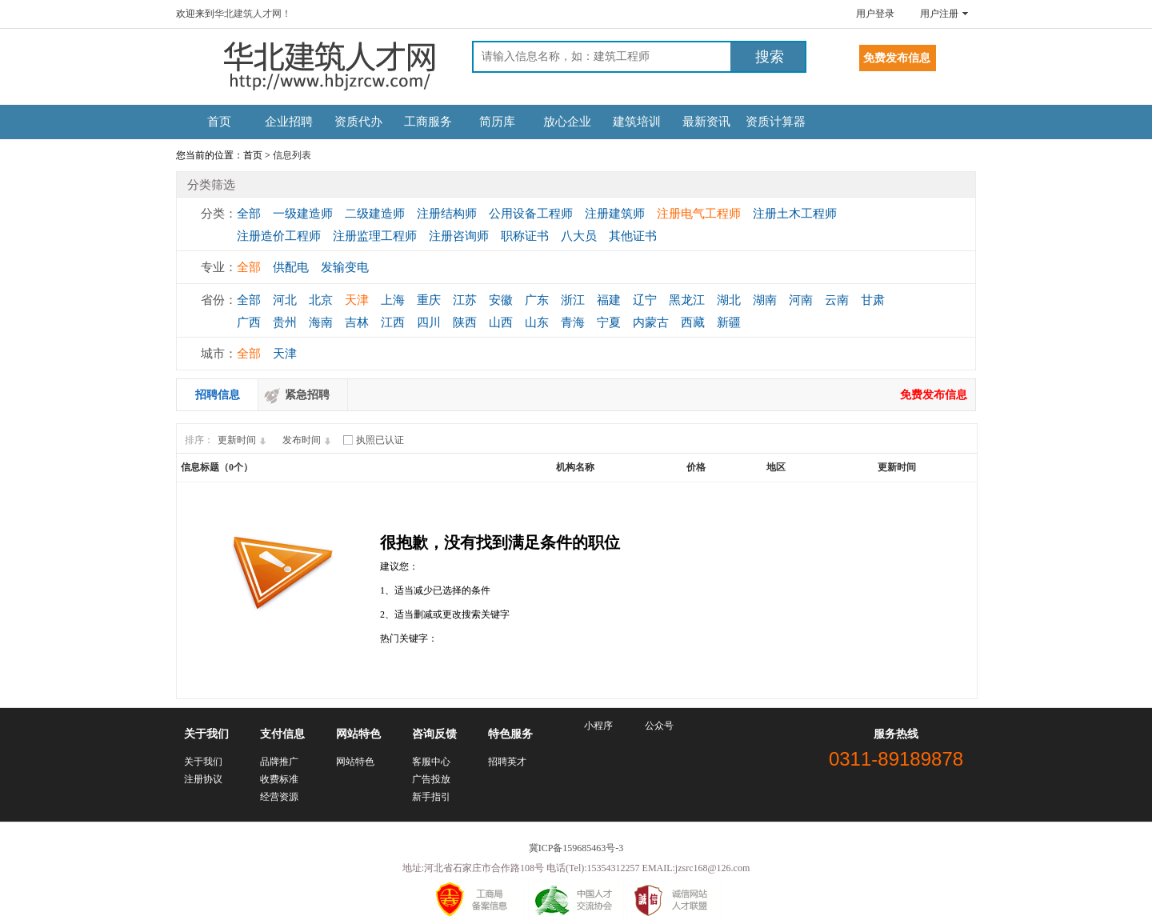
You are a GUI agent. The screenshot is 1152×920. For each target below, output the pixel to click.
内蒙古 (651, 322)
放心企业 (567, 121)
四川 (429, 322)
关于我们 (203, 761)
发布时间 (308, 440)
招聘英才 (507, 761)
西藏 (693, 322)
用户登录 (875, 13)
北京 (321, 300)
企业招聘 (289, 121)
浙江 (573, 300)
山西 (501, 322)
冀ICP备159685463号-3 (576, 848)
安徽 (501, 300)
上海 (393, 300)
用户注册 (939, 13)
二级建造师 (375, 213)
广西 (249, 322)
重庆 (429, 300)
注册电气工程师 (699, 213)
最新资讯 (706, 121)
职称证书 (525, 236)
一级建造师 (303, 213)
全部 (249, 213)
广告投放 (431, 779)
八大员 (579, 236)
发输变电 (345, 267)
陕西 (465, 322)
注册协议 (203, 779)
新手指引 (431, 796)
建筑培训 (637, 121)
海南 (321, 322)
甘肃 (873, 300)
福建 (609, 300)
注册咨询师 (459, 236)
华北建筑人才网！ (252, 13)
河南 (801, 300)
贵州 (285, 322)
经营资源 (279, 796)
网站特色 (355, 761)
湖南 (765, 300)
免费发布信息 (933, 395)
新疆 (729, 322)
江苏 (465, 300)
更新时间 (244, 440)
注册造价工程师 (279, 236)
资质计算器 (776, 121)
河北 (285, 300)
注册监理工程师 (375, 236)
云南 (837, 300)
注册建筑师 (615, 213)
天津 (357, 300)
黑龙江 (687, 300)
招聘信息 (217, 395)
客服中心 (431, 761)
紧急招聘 (307, 395)
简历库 (497, 121)
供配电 (291, 267)
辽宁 (645, 300)
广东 (537, 300)
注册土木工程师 (795, 213)
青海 (573, 322)
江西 (393, 322)
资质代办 (358, 121)
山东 (537, 322)
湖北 (729, 300)
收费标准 (279, 779)
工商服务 (428, 121)
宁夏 (609, 322)
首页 (219, 121)
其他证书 (633, 236)
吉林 (357, 322)
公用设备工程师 (531, 213)
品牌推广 (279, 761)
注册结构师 (447, 213)
